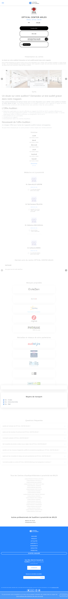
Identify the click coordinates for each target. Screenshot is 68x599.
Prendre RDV (34, 28)
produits (34, 538)
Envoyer (42, 577)
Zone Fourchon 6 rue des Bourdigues (34, 39)
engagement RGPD (55, 587)
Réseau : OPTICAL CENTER (34, 19)
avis (38, 22)
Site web (34, 33)
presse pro (34, 550)
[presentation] (34, 583)
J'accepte (63, 595)
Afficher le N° (26, 44)
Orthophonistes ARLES (30, 522)
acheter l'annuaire (34, 553)
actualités (34, 541)
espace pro (34, 548)
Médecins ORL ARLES (30, 520)
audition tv (34, 543)
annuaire (34, 536)
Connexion (34, 567)
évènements (34, 545)
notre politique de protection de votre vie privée (29, 596)
